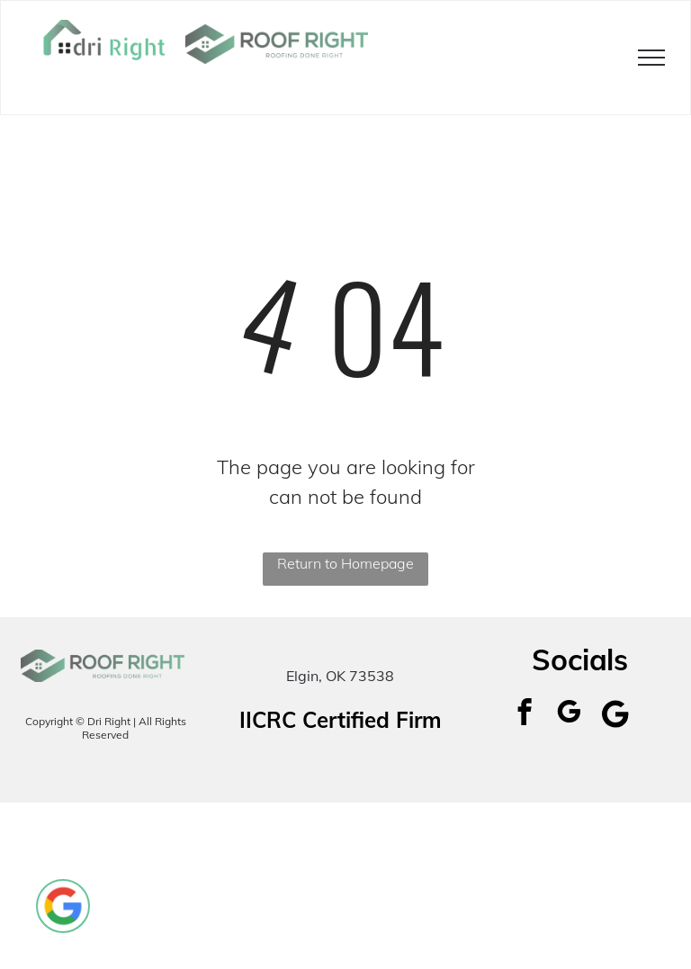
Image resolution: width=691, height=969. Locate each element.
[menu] (651, 57)
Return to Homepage (345, 563)
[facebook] (524, 714)
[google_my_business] (568, 714)
